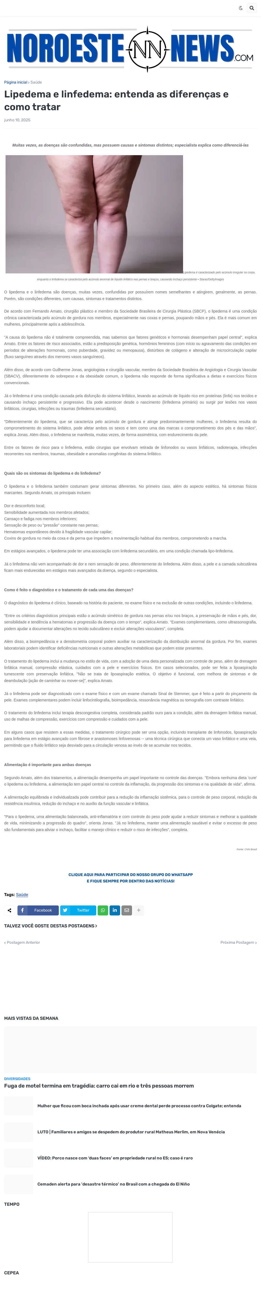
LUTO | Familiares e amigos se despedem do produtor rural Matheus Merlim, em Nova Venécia (131, 1131)
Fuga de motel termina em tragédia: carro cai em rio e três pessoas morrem (99, 1086)
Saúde (36, 82)
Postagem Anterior (23, 943)
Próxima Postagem (237, 943)
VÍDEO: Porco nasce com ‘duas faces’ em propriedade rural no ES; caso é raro (115, 1158)
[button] (241, 8)
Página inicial (15, 82)
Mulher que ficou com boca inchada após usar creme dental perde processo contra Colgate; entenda (139, 1105)
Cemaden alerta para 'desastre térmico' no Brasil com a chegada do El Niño (113, 1184)
